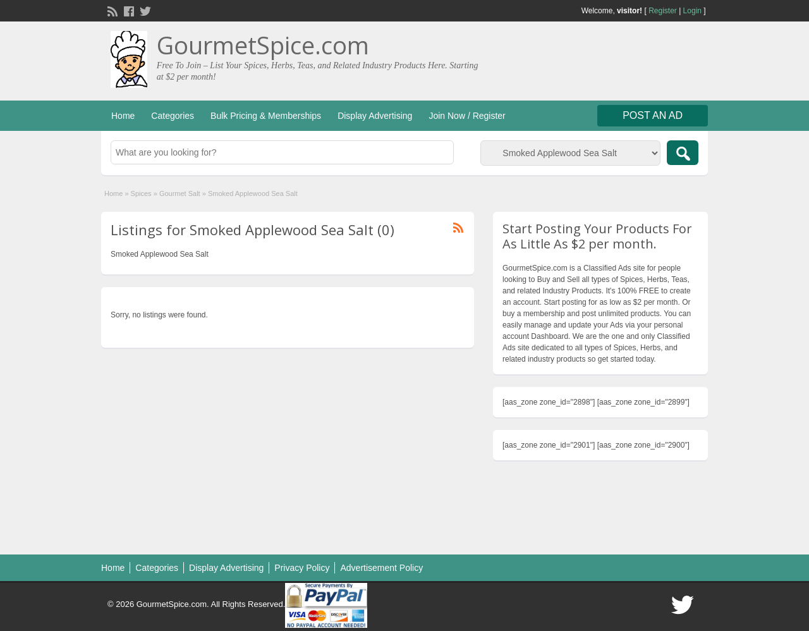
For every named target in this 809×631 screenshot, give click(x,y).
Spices (141, 193)
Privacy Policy (301, 568)
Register (662, 10)
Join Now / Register (467, 116)
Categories (172, 116)
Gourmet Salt (179, 193)
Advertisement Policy (381, 568)
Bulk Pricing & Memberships (265, 116)
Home (123, 116)
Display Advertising (375, 116)
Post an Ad (653, 115)
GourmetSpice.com (263, 44)
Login (692, 10)
